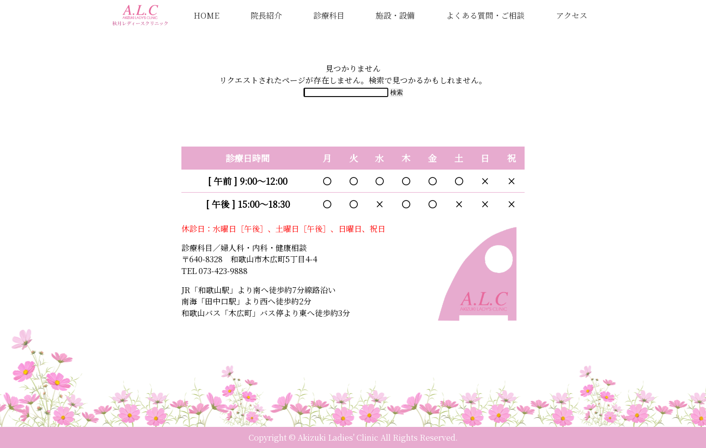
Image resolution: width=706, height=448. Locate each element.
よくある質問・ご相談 (485, 15)
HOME (206, 15)
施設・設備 (395, 15)
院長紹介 (266, 15)
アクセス (571, 15)
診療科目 (329, 15)
